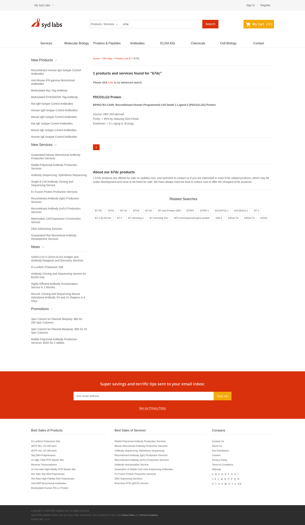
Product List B (125, 58)
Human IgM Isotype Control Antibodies (54, 110)
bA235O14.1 (258, 212)
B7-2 (98, 220)
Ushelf (47, 519)
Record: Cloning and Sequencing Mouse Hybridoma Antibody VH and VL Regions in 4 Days (58, 297)
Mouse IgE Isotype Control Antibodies (53, 130)
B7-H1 (127, 212)
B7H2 (141, 212)
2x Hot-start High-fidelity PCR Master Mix (56, 469)
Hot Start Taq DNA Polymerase (49, 474)
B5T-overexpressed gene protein (215, 220)
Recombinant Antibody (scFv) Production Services (145, 460)
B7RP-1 (217, 212)
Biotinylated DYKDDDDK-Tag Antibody (54, 97)
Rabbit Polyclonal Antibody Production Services (143, 441)
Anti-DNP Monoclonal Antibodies (50, 483)
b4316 (117, 229)
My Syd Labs (42, 5)
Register (265, 5)
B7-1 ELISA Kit (117, 220)
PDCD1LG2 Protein (107, 96)
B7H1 (113, 212)
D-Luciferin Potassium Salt (47, 267)
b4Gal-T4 (261, 220)
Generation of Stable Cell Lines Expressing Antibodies (147, 469)
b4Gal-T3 (100, 229)
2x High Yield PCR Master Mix (49, 460)
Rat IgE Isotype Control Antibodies (52, 123)
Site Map (108, 58)
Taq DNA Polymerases (44, 455)
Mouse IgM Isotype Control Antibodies (54, 116)
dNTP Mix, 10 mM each (45, 446)
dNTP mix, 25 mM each (45, 450)
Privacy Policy (223, 460)
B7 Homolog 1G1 (178, 220)
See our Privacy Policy (152, 408)
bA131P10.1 (236, 212)
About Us (220, 446)
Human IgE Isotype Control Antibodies (54, 136)
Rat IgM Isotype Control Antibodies (52, 103)
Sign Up (222, 396)
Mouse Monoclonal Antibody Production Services (144, 446)
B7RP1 (201, 212)
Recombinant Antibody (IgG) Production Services (144, 455)
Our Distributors (224, 450)
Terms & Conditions (226, 464)
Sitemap (220, 469)
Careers (219, 455)
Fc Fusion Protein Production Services (54, 191)
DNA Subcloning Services (46, 228)
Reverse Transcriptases (45, 464)
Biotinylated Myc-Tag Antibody (49, 90)
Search (210, 24)
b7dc (111, 82)
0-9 (244, 483)
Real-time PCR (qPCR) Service (134, 483)
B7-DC (99, 212)
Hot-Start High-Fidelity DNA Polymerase (55, 478)
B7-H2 (155, 212)
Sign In (250, 5)
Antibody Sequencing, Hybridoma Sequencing (59, 175)
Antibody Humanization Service (134, 464)
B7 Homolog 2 (153, 220)
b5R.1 (245, 220)
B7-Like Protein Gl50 (177, 212)
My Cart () (258, 24)
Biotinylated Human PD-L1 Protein (52, 488)
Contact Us (221, 441)
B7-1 (135, 220)
